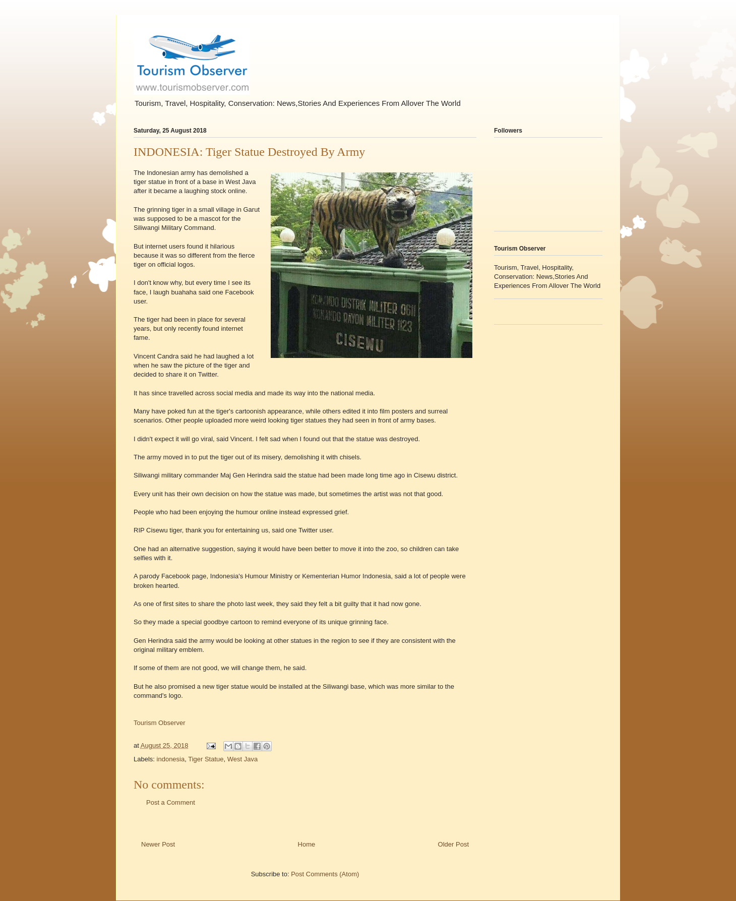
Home (307, 844)
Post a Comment (170, 802)
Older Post (453, 844)
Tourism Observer (160, 723)
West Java (242, 759)
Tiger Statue (205, 759)
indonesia (171, 759)
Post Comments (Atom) (325, 874)
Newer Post (158, 844)
